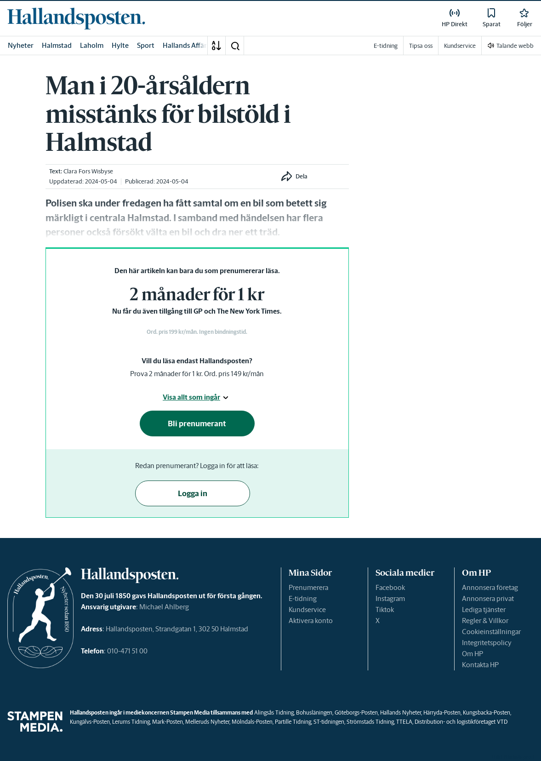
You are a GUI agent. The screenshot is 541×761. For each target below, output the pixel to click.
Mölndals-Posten (252, 721)
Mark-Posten (167, 721)
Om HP (472, 653)
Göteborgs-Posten (356, 712)
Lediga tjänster (484, 609)
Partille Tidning (293, 721)
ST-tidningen (328, 721)
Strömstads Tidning (370, 721)
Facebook (390, 587)
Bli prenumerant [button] (197, 423)
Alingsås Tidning (274, 712)
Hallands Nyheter (400, 712)
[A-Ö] (216, 45)
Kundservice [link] (460, 46)
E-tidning (303, 598)
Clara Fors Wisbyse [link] (88, 171)
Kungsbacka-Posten (486, 712)
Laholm (91, 45)
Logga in (192, 493)
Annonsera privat (488, 598)
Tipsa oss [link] (421, 46)
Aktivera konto (311, 620)
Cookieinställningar (491, 631)
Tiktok (385, 609)
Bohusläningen (314, 712)
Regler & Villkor (485, 620)
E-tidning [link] (386, 46)
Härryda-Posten (442, 712)
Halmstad (57, 45)
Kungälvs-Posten (90, 721)
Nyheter (21, 45)
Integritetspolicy (487, 642)
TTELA (404, 721)
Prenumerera (308, 587)
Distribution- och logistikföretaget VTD (461, 721)
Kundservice (307, 609)
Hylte (120, 45)
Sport (145, 45)
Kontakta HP (480, 664)
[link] (76, 18)
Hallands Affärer (188, 45)
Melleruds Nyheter (207, 721)
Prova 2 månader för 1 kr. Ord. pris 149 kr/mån (197, 373)
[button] (234, 45)
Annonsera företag (490, 587)
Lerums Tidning (131, 721)
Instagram (390, 598)
